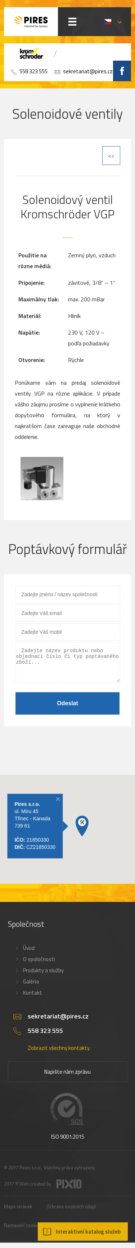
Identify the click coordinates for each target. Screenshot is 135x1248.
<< (111, 155)
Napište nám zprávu (67, 1077)
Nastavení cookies (23, 1230)
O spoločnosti (39, 964)
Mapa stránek (18, 1212)
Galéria (31, 987)
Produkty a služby (43, 976)
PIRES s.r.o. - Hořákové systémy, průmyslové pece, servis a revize (31, 21)
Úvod (29, 953)
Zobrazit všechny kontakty (59, 1053)
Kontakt (32, 998)
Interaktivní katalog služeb (88, 1231)
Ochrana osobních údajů (71, 1212)
